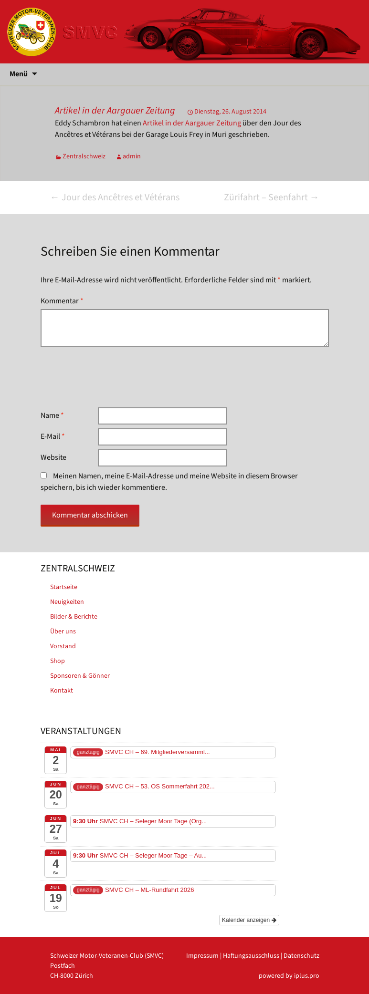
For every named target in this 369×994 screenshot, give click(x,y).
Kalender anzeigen (249, 920)
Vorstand (63, 646)
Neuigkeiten (67, 602)
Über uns (63, 631)
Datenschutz (301, 956)
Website (53, 457)
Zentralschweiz (84, 156)
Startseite (63, 587)
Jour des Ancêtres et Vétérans (114, 197)
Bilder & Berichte (73, 616)
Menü (19, 74)
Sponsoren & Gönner (80, 676)
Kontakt (61, 690)
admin (132, 156)
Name (52, 415)
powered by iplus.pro (289, 976)
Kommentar (62, 301)
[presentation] (113, 377)
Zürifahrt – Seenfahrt (271, 197)
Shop (57, 661)
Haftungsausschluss (251, 956)
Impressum (202, 956)
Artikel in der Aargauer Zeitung (115, 110)
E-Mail (53, 436)
